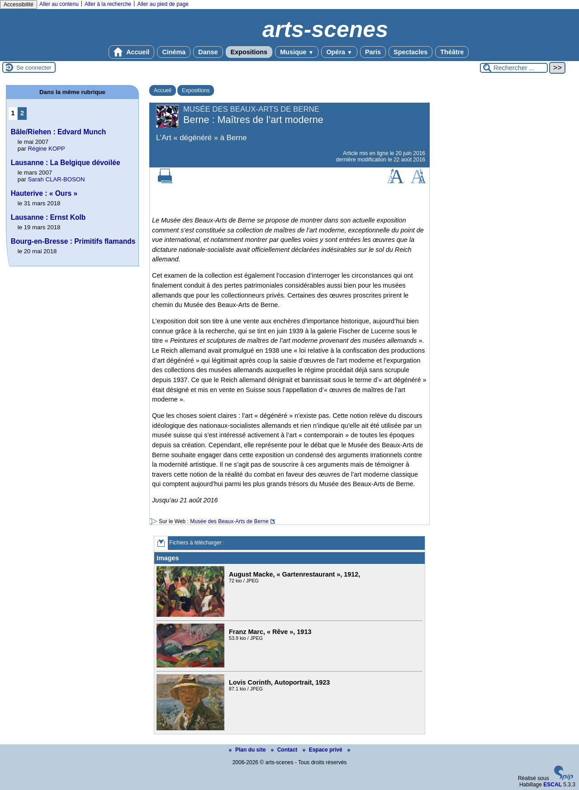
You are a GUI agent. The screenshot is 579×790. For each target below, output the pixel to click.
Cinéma (173, 52)
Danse (208, 52)
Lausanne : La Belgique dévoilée (65, 162)
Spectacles (410, 52)
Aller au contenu (59, 4)
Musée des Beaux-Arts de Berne (229, 521)
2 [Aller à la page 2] (22, 113)
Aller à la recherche (108, 4)
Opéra (339, 52)
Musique (296, 52)
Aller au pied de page (162, 4)
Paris (373, 52)
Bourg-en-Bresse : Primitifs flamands (73, 241)
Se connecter (34, 67)
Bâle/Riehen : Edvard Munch (58, 132)
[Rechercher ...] (514, 68)
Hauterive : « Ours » (44, 193)
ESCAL (552, 784)
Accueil (132, 52)
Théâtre (452, 52)
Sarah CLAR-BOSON (56, 179)
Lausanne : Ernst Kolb (48, 217)
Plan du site (248, 750)
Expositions (249, 52)
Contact (285, 750)
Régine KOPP (46, 148)
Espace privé (323, 750)
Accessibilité (18, 4)
